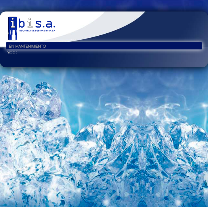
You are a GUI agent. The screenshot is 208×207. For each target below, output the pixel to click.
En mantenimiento (27, 47)
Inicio (10, 52)
